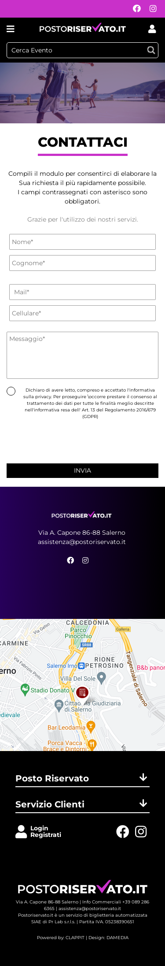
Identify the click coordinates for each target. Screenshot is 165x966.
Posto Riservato (82, 778)
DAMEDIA (117, 937)
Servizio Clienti (82, 804)
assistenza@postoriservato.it (82, 542)
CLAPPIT (75, 937)
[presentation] (83, 440)
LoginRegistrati (45, 831)
